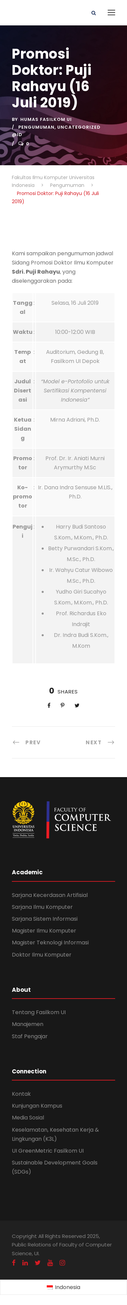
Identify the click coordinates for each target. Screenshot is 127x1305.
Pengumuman (36, 127)
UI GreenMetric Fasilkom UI (48, 1151)
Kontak (21, 1094)
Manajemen (27, 1024)
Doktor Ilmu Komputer (41, 955)
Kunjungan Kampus (37, 1106)
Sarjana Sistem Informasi (45, 919)
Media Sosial (28, 1117)
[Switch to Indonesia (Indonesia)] (63, 1287)
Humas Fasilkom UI (46, 119)
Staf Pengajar (30, 1036)
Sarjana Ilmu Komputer (42, 907)
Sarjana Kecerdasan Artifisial (50, 895)
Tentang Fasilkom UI (39, 1012)
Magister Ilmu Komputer (44, 931)
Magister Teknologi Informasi (50, 942)
